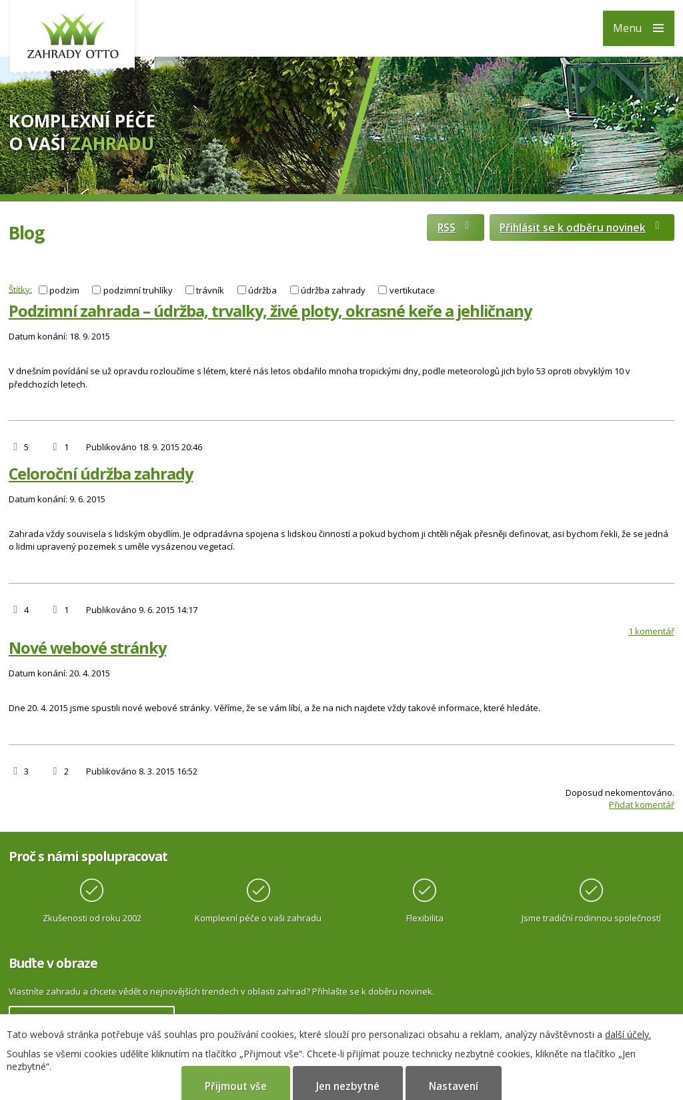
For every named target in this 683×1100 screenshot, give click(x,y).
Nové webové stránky (87, 647)
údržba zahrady (333, 290)
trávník (210, 290)
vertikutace (412, 290)
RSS (456, 227)
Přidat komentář (641, 804)
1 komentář (651, 631)
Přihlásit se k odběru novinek (582, 227)
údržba (262, 290)
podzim (64, 290)
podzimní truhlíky (138, 290)
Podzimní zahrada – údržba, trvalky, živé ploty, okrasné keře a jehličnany (270, 311)
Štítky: (20, 289)
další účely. (628, 1034)
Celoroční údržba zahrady (101, 473)
